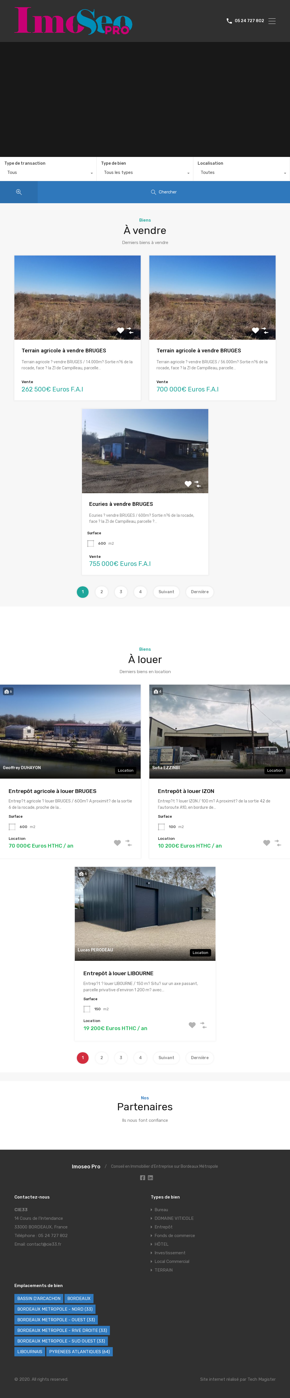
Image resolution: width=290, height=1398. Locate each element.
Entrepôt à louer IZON (186, 791)
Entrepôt (163, 1227)
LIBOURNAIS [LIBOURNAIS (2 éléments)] (29, 1351)
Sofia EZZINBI (166, 767)
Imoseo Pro (86, 1166)
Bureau (161, 1209)
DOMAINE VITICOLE (174, 1218)
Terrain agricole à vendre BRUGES (64, 350)
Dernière (200, 591)
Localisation (210, 163)
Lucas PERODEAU (95, 950)
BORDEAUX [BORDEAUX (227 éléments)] (79, 1298)
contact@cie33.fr (44, 1244)
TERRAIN (163, 1270)
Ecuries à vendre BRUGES (121, 504)
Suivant (166, 591)
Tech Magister (261, 1379)
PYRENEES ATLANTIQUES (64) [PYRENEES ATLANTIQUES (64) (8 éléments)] (79, 1351)
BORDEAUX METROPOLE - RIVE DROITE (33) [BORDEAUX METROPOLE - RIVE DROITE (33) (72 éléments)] (62, 1330)
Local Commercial (171, 1261)
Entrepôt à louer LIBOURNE (118, 973)
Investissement (170, 1252)
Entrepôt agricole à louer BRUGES (52, 791)
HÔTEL (161, 1244)
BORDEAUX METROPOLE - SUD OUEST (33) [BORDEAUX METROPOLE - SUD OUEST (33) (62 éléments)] (61, 1341)
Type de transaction (24, 163)
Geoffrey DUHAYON (22, 767)
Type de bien (113, 163)
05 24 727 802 (249, 21)
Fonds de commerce (174, 1235)
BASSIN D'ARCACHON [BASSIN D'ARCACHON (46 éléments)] (38, 1298)
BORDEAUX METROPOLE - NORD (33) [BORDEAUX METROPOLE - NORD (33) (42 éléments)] (55, 1309)
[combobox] (48, 174)
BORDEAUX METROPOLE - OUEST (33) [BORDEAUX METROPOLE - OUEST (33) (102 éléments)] (56, 1319)
